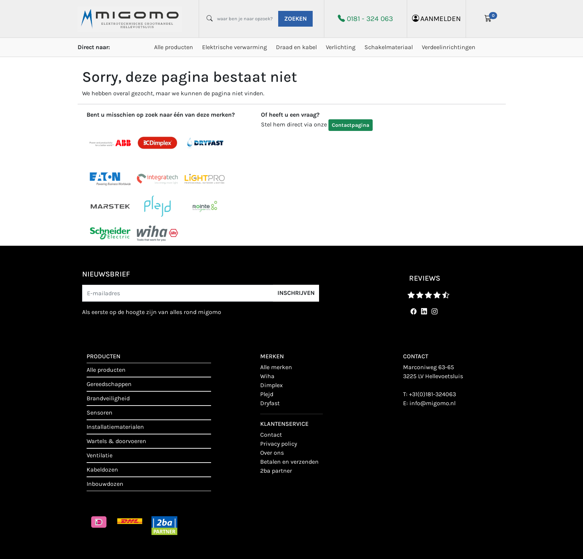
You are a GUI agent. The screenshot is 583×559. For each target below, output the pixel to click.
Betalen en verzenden (289, 461)
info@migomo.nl (432, 403)
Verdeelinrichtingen (448, 47)
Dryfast (270, 403)
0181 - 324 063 (370, 18)
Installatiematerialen (115, 426)
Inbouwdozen (105, 483)
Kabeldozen (102, 469)
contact (271, 434)
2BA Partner (276, 470)
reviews (424, 278)
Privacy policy (278, 443)
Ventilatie (99, 455)
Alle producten (173, 47)
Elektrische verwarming (234, 47)
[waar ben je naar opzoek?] (245, 19)
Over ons (272, 452)
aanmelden (436, 18)
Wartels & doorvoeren (116, 441)
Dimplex (271, 385)
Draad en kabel (296, 47)
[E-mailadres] (177, 293)
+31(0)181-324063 (432, 394)
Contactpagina (350, 125)
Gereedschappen (109, 384)
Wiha (267, 376)
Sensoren (99, 412)
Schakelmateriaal (388, 47)
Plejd (266, 394)
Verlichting (340, 47)
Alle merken (276, 367)
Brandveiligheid (108, 398)
